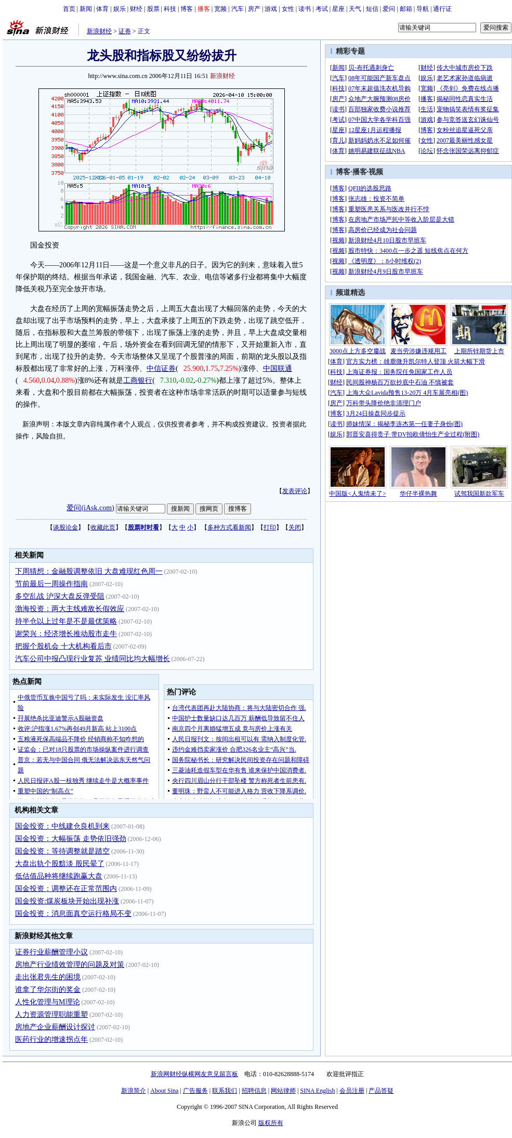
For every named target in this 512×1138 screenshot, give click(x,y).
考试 (322, 8)
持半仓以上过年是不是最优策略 (66, 621)
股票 (153, 8)
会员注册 (351, 1090)
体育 (102, 8)
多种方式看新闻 (229, 527)
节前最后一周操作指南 (51, 584)
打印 (270, 527)
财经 (136, 8)
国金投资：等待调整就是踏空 (62, 851)
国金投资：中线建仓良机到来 (62, 826)
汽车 (237, 8)
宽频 (220, 8)
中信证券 (161, 368)
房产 (254, 8)
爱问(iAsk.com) (90, 508)
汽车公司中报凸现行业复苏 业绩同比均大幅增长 (92, 659)
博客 (186, 8)
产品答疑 (381, 1090)
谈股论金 (65, 527)
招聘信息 (254, 1090)
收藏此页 (102, 527)
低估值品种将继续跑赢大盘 (58, 876)
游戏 (271, 8)
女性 (288, 8)
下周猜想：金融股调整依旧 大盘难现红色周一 (89, 571)
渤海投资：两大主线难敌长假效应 (69, 609)
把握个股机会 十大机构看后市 (63, 646)
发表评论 (294, 491)
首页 (69, 8)
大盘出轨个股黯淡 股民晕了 (59, 864)
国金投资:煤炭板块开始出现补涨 (67, 901)
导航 (422, 8)
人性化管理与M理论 (47, 1002)
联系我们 (224, 1090)
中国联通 (277, 368)
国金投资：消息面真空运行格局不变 (73, 913)
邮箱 (406, 8)
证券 (125, 31)
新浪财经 (99, 31)
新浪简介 (133, 1090)
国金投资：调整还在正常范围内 (66, 889)
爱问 (389, 8)
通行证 (442, 8)
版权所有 (270, 1123)
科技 (170, 8)
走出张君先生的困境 (48, 977)
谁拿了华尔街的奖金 (48, 989)
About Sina (164, 1090)
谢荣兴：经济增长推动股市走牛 (66, 634)
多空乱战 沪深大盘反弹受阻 (59, 596)
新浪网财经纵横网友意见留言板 (194, 1074)
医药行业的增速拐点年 (51, 1039)
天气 (355, 8)
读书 (304, 8)
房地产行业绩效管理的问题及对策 (69, 964)
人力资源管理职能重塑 (51, 1014)
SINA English (317, 1090)
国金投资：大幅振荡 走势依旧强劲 (70, 839)
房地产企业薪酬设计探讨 (55, 1027)
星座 (338, 8)
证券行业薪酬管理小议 (51, 952)
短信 (372, 8)
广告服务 (195, 1090)
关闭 (294, 527)
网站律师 (283, 1090)
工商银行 (137, 380)
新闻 (86, 8)
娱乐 (119, 8)
